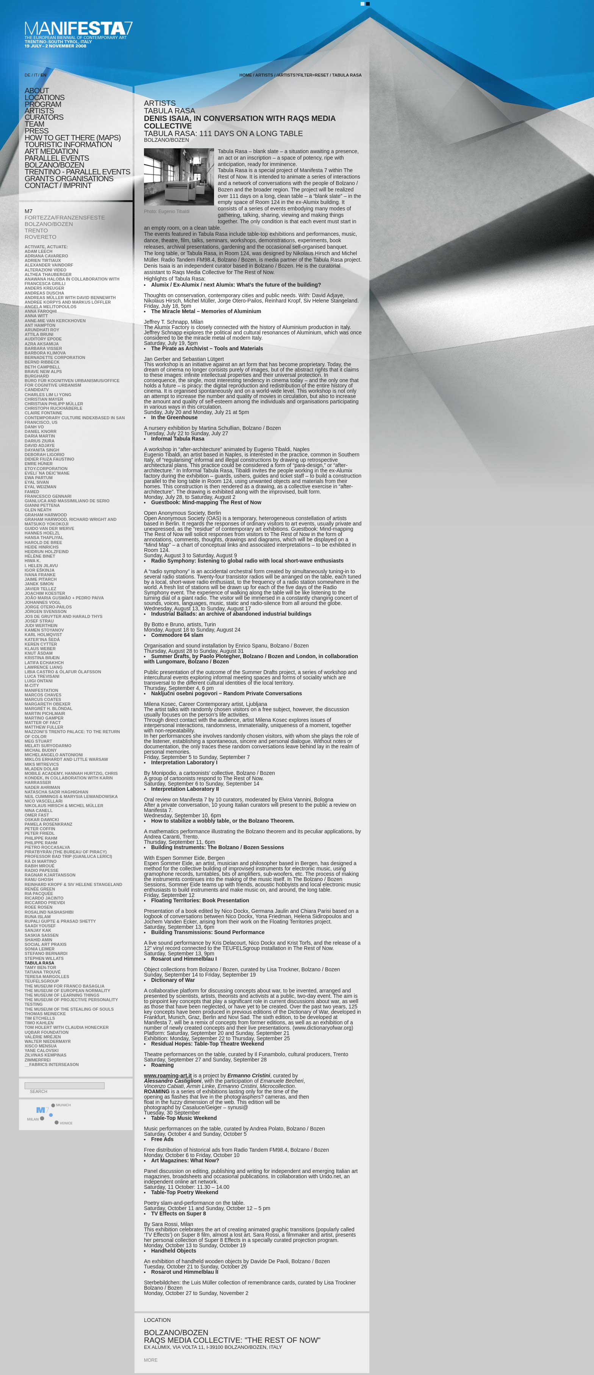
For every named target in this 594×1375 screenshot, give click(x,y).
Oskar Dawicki (42, 819)
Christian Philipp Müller (54, 403)
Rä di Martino (40, 861)
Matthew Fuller (44, 727)
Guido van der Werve (49, 528)
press (36, 130)
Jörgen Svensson (46, 611)
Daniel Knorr (40, 431)
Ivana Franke (40, 574)
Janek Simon (39, 584)
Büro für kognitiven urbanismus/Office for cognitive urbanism (72, 382)
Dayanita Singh (42, 450)
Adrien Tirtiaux (43, 260)
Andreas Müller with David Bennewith (70, 297)
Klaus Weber (40, 648)
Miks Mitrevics (42, 764)
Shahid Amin (38, 940)
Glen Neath (38, 510)
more (151, 1360)
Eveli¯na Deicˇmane (47, 473)
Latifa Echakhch (44, 662)
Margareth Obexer (47, 704)
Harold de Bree (43, 542)
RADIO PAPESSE (42, 870)
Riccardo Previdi (45, 902)
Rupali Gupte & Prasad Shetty (60, 921)
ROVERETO (40, 237)
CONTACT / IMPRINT (58, 185)
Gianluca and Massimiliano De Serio (67, 501)
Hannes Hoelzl (42, 533)
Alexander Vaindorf (49, 265)
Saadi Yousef (40, 925)
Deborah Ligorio (44, 454)
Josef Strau (39, 621)
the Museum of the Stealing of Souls (69, 1009)
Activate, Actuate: (46, 247)
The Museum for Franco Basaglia (65, 986)
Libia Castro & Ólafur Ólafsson (63, 671)
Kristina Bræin (42, 657)
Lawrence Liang (44, 667)
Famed (32, 491)
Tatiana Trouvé (43, 972)
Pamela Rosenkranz (48, 824)
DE (27, 75)
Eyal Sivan (37, 482)
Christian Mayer (44, 399)
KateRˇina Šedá (42, 639)
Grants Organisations (69, 178)
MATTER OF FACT (43, 722)
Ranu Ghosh (39, 879)
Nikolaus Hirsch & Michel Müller (64, 805)
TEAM (34, 124)
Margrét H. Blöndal (49, 708)
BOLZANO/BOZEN (49, 224)
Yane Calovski (41, 1050)
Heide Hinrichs (42, 547)
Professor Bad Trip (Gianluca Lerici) (68, 856)
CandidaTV (37, 389)
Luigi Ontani (39, 681)
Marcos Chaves (43, 695)
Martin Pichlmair (45, 713)
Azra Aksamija (42, 344)
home (245, 75)
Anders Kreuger (44, 288)
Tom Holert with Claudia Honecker (67, 1027)
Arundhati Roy (42, 330)
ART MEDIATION (51, 151)
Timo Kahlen (39, 1023)
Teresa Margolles (47, 976)
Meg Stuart (38, 741)
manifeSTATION (41, 690)
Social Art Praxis (46, 944)
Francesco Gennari (48, 496)
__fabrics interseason (52, 1064)
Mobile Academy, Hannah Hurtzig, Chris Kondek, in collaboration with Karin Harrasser (71, 778)
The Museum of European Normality (67, 990)
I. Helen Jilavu (41, 565)
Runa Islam (38, 916)
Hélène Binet (40, 556)
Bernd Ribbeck (42, 362)
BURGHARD (37, 376)
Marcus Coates (43, 699)
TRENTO (36, 230)
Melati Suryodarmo (48, 745)
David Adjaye (40, 445)
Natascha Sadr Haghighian (56, 792)
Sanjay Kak (38, 930)
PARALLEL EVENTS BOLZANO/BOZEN (57, 161)
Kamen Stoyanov (44, 630)
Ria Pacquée (39, 893)
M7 (29, 211)
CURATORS (44, 117)
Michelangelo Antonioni (54, 755)
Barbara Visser (43, 348)
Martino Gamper (44, 718)
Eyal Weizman (40, 486)
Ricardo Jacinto (44, 898)
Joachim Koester (45, 593)
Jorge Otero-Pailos (48, 607)
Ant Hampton (40, 325)
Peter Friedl (40, 833)
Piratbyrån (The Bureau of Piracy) (66, 852)
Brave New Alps (43, 371)
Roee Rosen (38, 907)
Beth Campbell (42, 367)
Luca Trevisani (42, 676)
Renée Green (40, 889)
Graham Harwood (46, 515)
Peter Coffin (40, 828)
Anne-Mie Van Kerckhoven (55, 320)
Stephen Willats (44, 958)
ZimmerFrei (37, 1060)
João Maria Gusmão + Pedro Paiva (64, 598)
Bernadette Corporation (55, 357)
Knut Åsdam (39, 653)
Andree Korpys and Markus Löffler (68, 302)
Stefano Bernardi (46, 953)
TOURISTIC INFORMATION (68, 144)
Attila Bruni (39, 334)
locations (44, 97)
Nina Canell (39, 810)
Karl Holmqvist (43, 634)
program (43, 104)
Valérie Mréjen (43, 1037)
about (37, 90)
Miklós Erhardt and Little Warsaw (66, 759)
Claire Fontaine (43, 413)
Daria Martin (40, 436)
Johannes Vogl (43, 602)
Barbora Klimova (45, 353)
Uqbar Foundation (47, 1032)
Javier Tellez (40, 588)
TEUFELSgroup (42, 981)
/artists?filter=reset (303, 75)
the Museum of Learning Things (62, 995)
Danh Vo (34, 427)
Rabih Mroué (40, 866)
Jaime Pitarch (41, 579)
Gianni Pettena (42, 505)
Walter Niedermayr (48, 1041)
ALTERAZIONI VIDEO (45, 270)
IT (36, 75)
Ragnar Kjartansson (50, 875)
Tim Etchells (40, 1018)
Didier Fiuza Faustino (49, 459)
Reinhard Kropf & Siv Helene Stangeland (73, 884)
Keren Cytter (41, 644)
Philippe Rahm (41, 838)
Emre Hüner (39, 463)
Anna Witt (36, 316)
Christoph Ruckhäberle (54, 408)
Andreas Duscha (44, 293)
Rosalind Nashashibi (49, 912)
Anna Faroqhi (41, 311)
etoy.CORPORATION (46, 468)
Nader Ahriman (42, 787)
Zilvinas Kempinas (45, 1055)
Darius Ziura (40, 441)
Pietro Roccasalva (47, 847)
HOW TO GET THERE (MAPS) (72, 137)
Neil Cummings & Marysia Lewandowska (71, 796)
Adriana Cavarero (46, 256)
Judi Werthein (41, 625)
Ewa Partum (39, 477)
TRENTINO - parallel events (77, 171)
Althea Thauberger (48, 274)
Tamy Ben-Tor (40, 967)
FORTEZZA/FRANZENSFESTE (65, 217)
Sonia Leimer (40, 949)
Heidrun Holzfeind (47, 551)
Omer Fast (37, 815)
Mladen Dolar (41, 769)
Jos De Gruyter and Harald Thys (64, 616)
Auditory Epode (43, 339)
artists (39, 111)
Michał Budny (41, 750)
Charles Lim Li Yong (48, 394)
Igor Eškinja (40, 570)
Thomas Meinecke (45, 1013)
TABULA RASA (39, 963)
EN (43, 75)
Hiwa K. (33, 560)
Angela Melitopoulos (51, 306)
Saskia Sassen (41, 935)
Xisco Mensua (41, 1046)
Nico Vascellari (44, 801)
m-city (32, 685)
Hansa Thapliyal (44, 537)
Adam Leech (38, 251)
